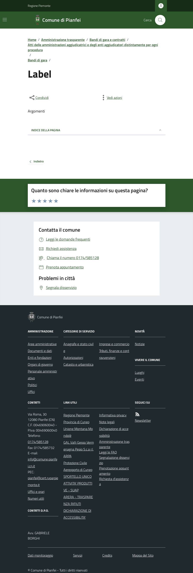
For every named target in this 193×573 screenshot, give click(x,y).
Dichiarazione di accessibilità (113, 432)
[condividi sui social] (39, 97)
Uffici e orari (36, 491)
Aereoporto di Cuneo (77, 469)
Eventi (139, 379)
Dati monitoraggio (40, 555)
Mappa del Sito (142, 555)
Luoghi (139, 372)
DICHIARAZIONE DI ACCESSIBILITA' (77, 514)
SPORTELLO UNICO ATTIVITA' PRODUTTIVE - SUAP (77, 483)
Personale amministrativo (42, 375)
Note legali (107, 421)
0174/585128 (38, 441)
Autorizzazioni (73, 357)
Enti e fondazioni (40, 357)
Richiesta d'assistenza (114, 481)
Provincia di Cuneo (76, 421)
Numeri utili (36, 498)
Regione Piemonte (39, 5)
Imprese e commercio (114, 343)
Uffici (31, 391)
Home (32, 39)
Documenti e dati (40, 350)
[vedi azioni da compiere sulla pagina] (111, 97)
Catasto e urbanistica (78, 364)
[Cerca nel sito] (158, 20)
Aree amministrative (42, 343)
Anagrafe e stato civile (78, 347)
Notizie (140, 343)
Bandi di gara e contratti (107, 39)
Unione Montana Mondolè (78, 432)
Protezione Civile (75, 462)
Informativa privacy (113, 415)
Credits (107, 555)
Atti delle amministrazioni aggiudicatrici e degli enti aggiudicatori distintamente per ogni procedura (93, 47)
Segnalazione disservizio (114, 460)
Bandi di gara (37, 60)
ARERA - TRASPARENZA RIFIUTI (78, 500)
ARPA (67, 456)
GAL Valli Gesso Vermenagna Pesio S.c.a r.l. (78, 446)
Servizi (77, 555)
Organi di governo (40, 364)
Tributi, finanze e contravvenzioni (114, 354)
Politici (32, 384)
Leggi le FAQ (108, 452)
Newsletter (143, 420)
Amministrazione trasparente (63, 39)
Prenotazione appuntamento (114, 471)
